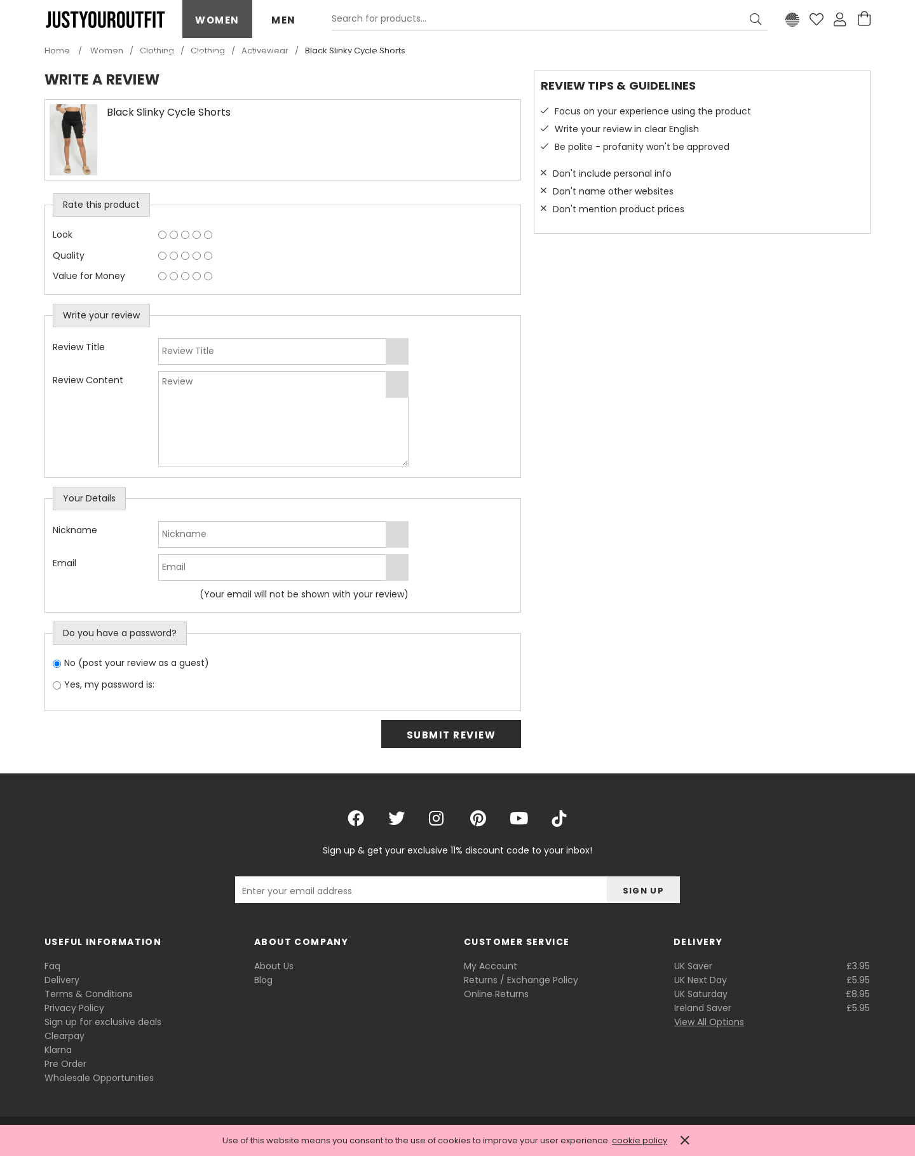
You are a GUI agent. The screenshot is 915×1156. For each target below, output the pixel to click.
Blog (263, 980)
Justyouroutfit (104, 20)
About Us (274, 966)
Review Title (79, 347)
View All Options (709, 1022)
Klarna (58, 1050)
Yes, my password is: (109, 684)
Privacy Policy (74, 1008)
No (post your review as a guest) (136, 662)
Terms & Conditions (88, 994)
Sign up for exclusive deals (102, 1022)
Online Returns (496, 994)
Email (64, 563)
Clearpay (64, 1036)
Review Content (88, 380)
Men (283, 20)
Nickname (75, 530)
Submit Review (451, 735)
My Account (490, 966)
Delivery (61, 980)
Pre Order (65, 1063)
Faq (52, 966)
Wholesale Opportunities (99, 1077)
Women (217, 20)
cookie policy (639, 1140)
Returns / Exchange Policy (521, 980)
